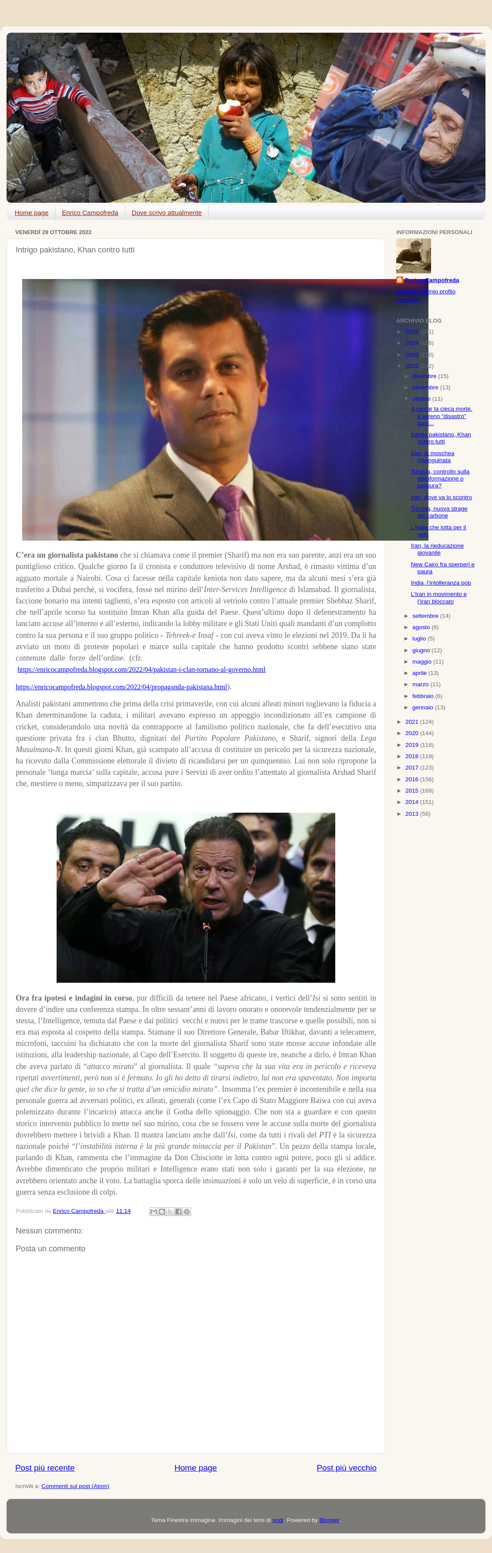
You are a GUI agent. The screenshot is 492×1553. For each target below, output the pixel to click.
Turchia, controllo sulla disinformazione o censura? (440, 478)
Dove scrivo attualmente (167, 212)
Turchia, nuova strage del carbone (439, 512)
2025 (412, 331)
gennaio (423, 707)
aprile (420, 673)
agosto (421, 627)
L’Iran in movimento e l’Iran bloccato (439, 597)
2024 (412, 343)
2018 (412, 756)
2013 (412, 814)
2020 (412, 733)
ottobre (422, 398)
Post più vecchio (347, 1467)
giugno (421, 650)
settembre (426, 616)
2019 (412, 745)
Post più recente (45, 1467)
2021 (412, 722)
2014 (412, 802)
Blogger (330, 1520)
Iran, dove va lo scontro (441, 497)
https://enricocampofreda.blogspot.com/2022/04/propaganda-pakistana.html (121, 687)
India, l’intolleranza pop (441, 582)
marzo (421, 684)
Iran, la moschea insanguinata (433, 456)
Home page (32, 212)
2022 (412, 366)
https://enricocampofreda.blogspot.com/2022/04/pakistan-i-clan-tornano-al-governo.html (142, 669)
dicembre (425, 376)
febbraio (423, 696)
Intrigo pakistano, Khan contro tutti (441, 438)
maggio (422, 661)
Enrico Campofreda (90, 212)
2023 (412, 354)
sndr (278, 1520)
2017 (412, 767)
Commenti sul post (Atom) (75, 1486)
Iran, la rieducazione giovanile (437, 549)
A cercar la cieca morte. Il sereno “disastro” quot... (441, 415)
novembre (426, 387)
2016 (412, 779)
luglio (420, 638)
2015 (412, 790)
